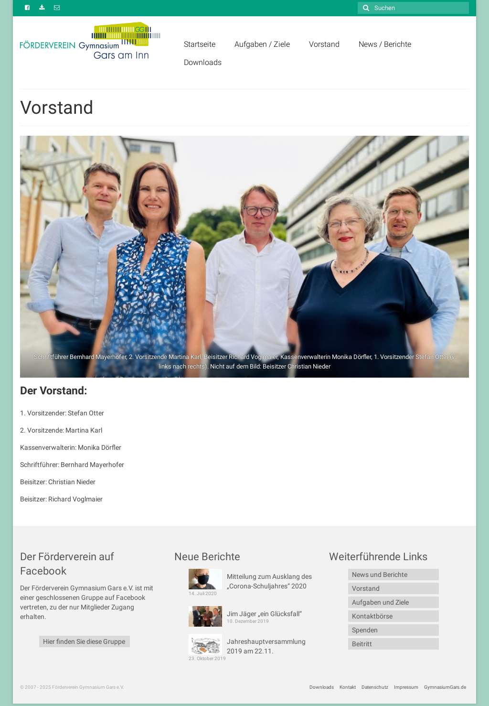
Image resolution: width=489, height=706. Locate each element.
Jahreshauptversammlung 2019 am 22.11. (266, 646)
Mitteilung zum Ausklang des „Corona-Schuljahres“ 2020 (269, 581)
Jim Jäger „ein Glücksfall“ (264, 614)
